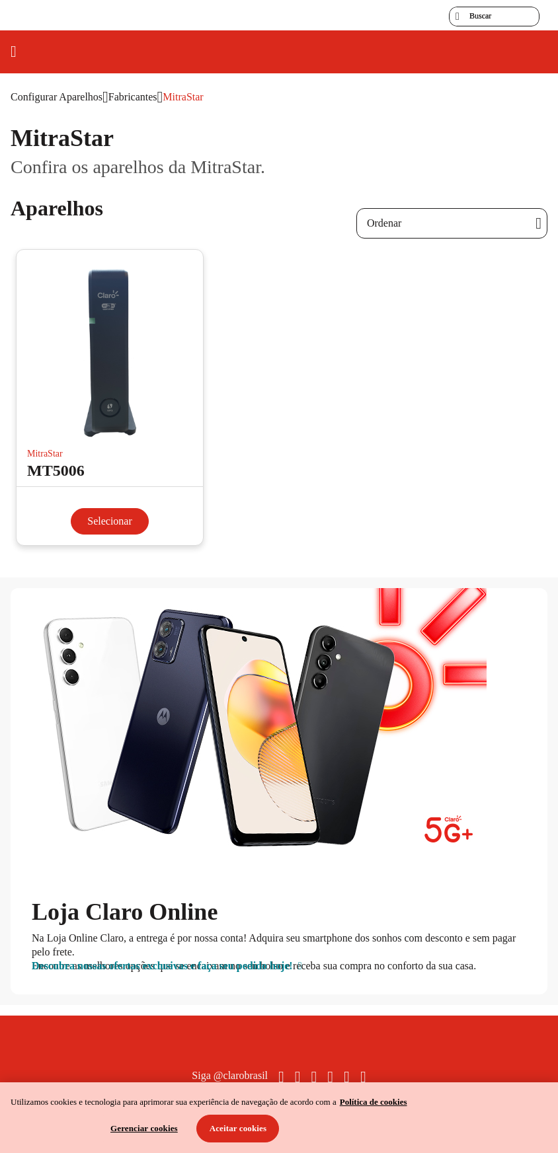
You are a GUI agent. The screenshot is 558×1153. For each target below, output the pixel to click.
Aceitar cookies (238, 1128)
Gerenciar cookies (144, 1128)
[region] (279, 1117)
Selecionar (109, 521)
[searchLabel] (494, 16)
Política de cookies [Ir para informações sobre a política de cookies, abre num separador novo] (373, 1102)
